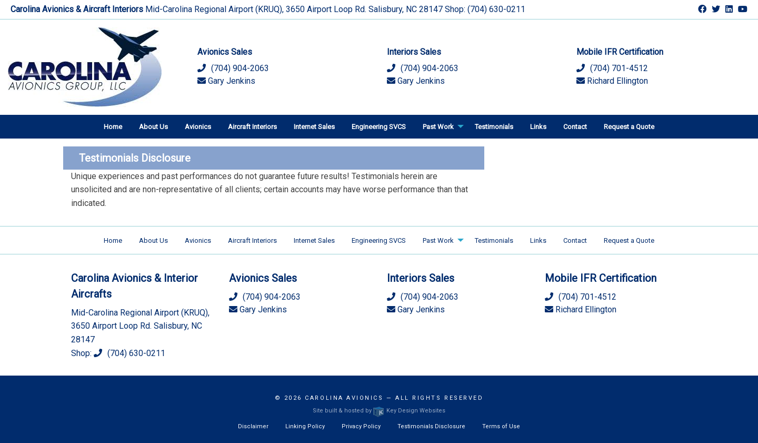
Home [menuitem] (113, 127)
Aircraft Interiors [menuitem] (252, 127)
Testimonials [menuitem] (494, 127)
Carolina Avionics (344, 398)
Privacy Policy (361, 426)
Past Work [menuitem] (438, 127)
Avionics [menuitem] (198, 127)
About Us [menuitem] (153, 127)
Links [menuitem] (538, 127)
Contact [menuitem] (575, 127)
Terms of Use (501, 426)
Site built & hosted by (379, 410)
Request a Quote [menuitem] (629, 127)
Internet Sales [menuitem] (314, 127)
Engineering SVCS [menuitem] (379, 127)
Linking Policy (305, 426)
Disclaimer (253, 426)
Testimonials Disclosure (431, 426)
